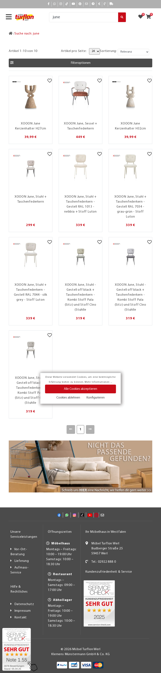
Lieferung (21, 561)
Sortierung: (108, 51)
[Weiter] (90, 429)
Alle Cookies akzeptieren (80, 389)
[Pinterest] (80, 4)
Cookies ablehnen (68, 397)
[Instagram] (61, 4)
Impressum (22, 611)
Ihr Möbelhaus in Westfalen (105, 532)
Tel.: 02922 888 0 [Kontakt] (103, 561)
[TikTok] (67, 4)
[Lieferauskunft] (111, 4)
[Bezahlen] (99, 4)
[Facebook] (48, 4)
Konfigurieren (95, 397)
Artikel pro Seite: (74, 51)
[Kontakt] (105, 4)
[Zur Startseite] (11, 33)
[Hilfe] (93, 4)
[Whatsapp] (55, 4)
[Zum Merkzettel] (142, 17)
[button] (80, 63)
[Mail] (86, 4)
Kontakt (20, 617)
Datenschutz (24, 604)
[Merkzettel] (49, 81)
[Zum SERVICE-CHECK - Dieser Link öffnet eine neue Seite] (16, 649)
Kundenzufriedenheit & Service (108, 571)
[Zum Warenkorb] (150, 17)
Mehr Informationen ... (98, 382)
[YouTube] (73, 4)
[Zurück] (71, 429)
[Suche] (83, 17)
